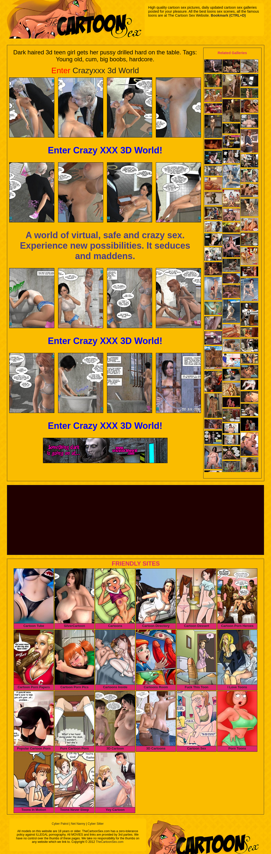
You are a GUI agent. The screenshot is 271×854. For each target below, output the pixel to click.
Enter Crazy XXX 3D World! (105, 150)
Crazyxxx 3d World (95, 70)
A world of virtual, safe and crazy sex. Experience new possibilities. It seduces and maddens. (105, 245)
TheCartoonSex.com (109, 842)
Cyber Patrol (60, 823)
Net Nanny (78, 823)
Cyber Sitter (95, 823)
